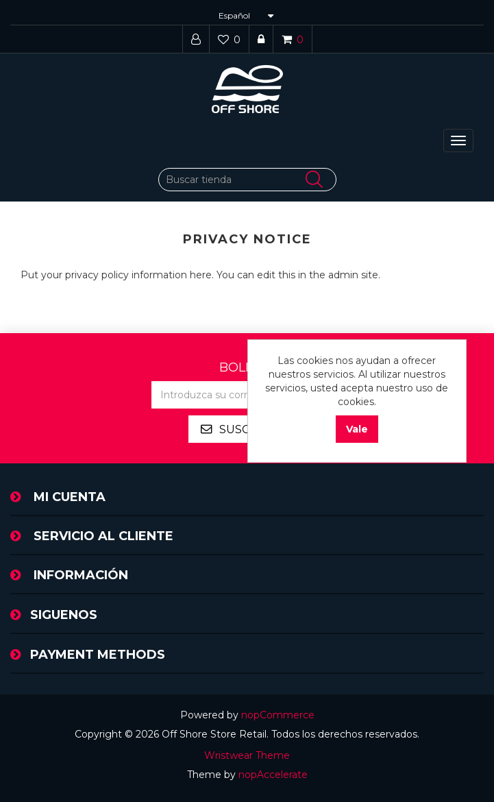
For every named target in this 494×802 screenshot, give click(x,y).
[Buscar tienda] (247, 179)
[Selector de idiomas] (244, 16)
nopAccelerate (273, 774)
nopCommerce (277, 715)
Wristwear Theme (247, 755)
